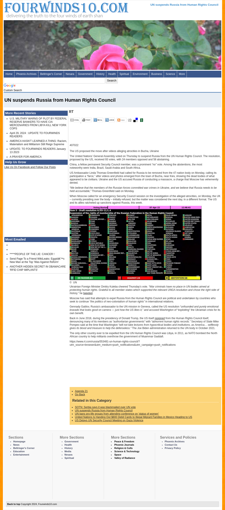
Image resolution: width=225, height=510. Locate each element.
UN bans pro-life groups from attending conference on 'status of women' (117, 413)
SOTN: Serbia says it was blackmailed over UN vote (105, 407)
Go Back (80, 394)
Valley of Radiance (124, 458)
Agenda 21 (81, 391)
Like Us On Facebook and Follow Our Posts (30, 167)
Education (19, 451)
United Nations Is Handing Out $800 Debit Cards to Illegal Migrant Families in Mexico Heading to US (133, 417)
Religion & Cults (123, 448)
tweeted (88, 293)
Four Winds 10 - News (48, 8)
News (16, 444)
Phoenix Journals (124, 444)
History (100, 74)
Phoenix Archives (26, 74)
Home (9, 74)
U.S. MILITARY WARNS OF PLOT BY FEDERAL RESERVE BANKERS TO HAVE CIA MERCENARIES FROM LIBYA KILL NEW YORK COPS (38, 123)
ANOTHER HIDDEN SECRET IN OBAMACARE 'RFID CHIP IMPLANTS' (38, 268)
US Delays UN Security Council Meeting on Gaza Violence (109, 420)
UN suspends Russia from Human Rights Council (103, 410)
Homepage (19, 441)
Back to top (13, 504)
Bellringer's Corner (51, 74)
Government (85, 74)
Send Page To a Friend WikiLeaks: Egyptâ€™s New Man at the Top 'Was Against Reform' (37, 260)
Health (112, 74)
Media (68, 451)
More (182, 74)
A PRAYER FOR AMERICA (26, 156)
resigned (160, 318)
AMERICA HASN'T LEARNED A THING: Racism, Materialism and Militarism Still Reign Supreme (38, 142)
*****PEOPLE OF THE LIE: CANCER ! (32, 254)
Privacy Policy (173, 448)
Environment (140, 74)
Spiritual (124, 74)
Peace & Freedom (124, 441)
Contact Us (171, 444)
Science (170, 74)
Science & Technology (126, 451)
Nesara (70, 74)
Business (156, 74)
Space (117, 454)
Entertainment (21, 454)
